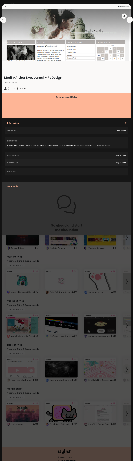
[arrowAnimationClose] (3, 20)
